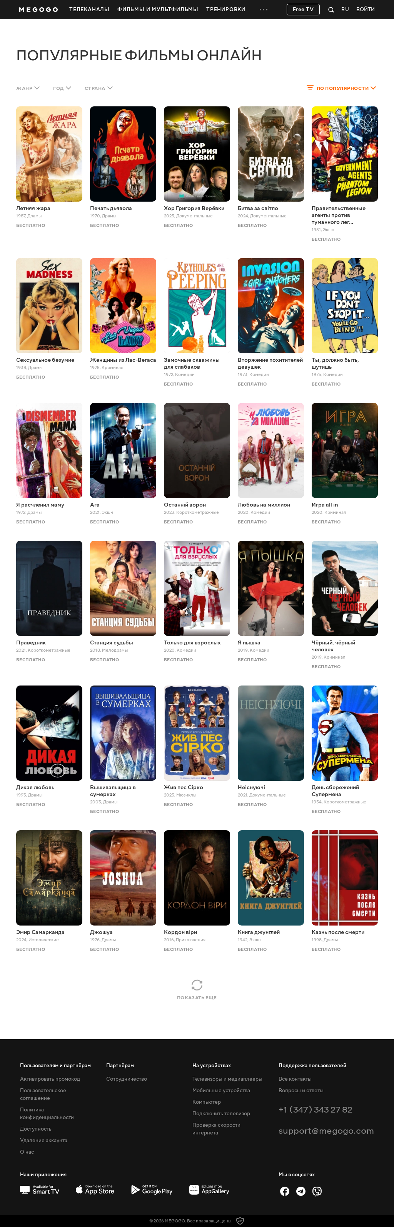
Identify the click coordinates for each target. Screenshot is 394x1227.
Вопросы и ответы (301, 1090)
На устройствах (211, 1065)
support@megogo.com (326, 1131)
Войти (365, 10)
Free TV (303, 9)
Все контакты (295, 1079)
